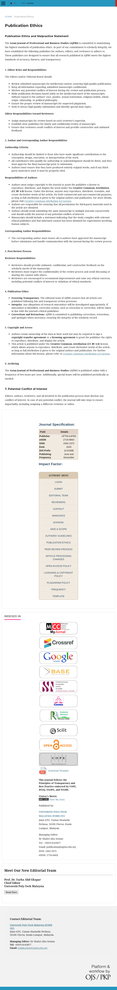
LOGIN (58, 482)
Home (8, 16)
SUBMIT (58, 488)
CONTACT (58, 509)
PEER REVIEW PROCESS (59, 549)
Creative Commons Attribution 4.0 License (47, 201)
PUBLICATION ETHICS (58, 542)
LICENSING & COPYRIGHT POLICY (58, 574)
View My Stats (57, 799)
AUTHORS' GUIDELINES (58, 536)
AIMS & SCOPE (58, 529)
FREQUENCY (58, 589)
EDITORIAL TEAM (58, 495)
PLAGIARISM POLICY (58, 582)
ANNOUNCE (58, 515)
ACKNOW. (58, 522)
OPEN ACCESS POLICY (58, 566)
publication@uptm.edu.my (33, 947)
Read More (11, 892)
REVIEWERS (58, 502)
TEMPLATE (58, 596)
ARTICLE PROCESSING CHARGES (58, 558)
